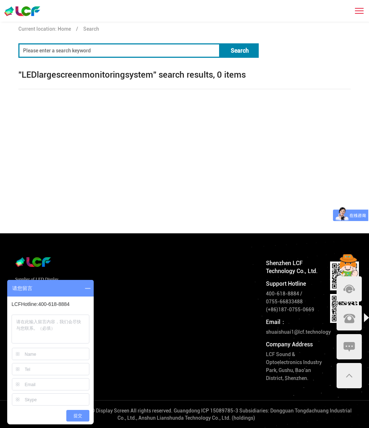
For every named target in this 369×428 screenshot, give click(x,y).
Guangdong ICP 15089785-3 (206, 411)
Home (64, 29)
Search (91, 29)
